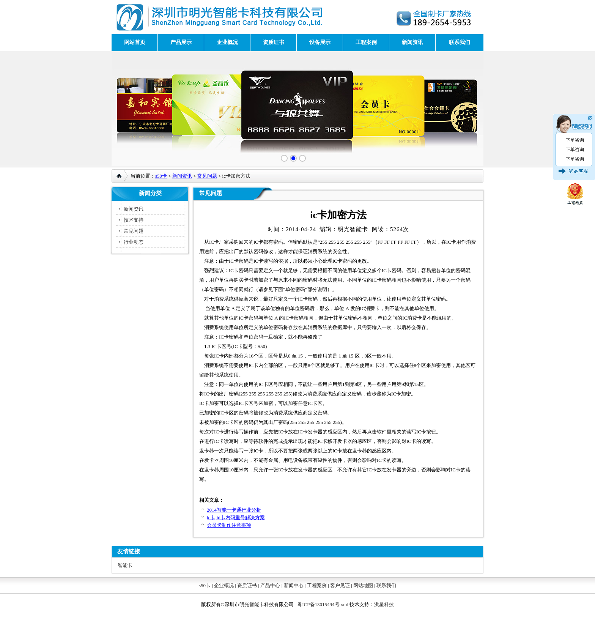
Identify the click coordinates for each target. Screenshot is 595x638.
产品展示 (181, 42)
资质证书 (273, 42)
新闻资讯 (412, 42)
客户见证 (340, 585)
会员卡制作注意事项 (229, 525)
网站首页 (134, 42)
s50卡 (161, 176)
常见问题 (207, 176)
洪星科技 (384, 604)
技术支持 (133, 220)
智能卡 (125, 565)
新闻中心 (294, 585)
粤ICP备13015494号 (318, 604)
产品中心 (270, 585)
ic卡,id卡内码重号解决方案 (236, 517)
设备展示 (320, 42)
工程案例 (366, 42)
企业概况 (227, 42)
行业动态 (133, 242)
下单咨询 (575, 140)
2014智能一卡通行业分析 (234, 510)
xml (344, 604)
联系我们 (459, 42)
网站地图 (363, 585)
